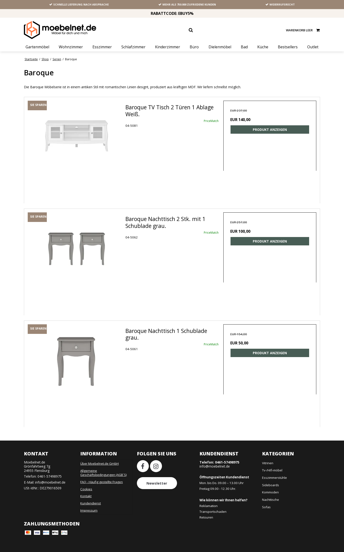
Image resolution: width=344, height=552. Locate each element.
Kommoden (270, 492)
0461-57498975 (50, 476)
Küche (262, 46)
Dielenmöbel (220, 46)
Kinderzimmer (167, 46)
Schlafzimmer (133, 46)
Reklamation (208, 506)
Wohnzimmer (71, 46)
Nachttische (270, 499)
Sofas (266, 507)
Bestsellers (288, 46)
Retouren (206, 517)
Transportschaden (212, 511)
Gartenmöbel (37, 46)
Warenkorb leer (303, 30)
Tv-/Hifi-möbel (272, 470)
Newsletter (156, 483)
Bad (244, 46)
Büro (194, 46)
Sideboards (270, 485)
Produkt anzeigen (270, 129)
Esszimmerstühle (274, 477)
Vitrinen (267, 463)
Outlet (312, 46)
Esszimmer (102, 46)
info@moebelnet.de (50, 482)
